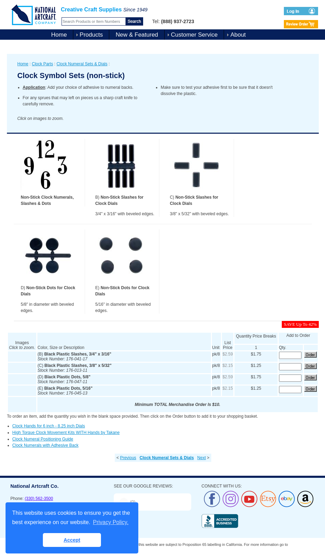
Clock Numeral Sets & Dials (81, 63)
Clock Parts (42, 63)
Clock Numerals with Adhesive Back (45, 445)
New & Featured (136, 34)
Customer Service (194, 34)
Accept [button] (72, 540)
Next (201, 457)
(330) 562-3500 (39, 498)
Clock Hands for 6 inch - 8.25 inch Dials (48, 426)
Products (91, 34)
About (237, 34)
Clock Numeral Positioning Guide (42, 439)
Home (59, 34)
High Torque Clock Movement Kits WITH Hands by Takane (66, 432)
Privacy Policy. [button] (111, 522)
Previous (128, 457)
